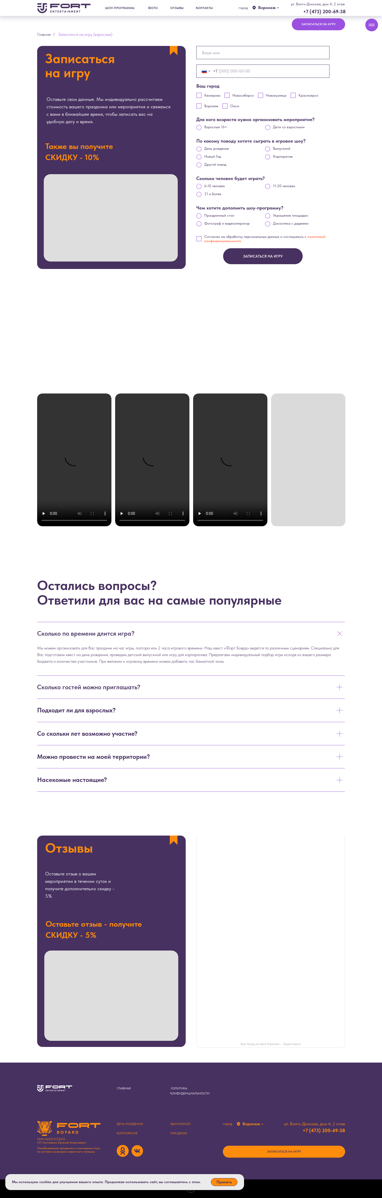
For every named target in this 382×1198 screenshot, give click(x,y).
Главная (44, 34)
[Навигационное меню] (372, 25)
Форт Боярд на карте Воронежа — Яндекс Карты (271, 1044)
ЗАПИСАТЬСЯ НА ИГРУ (263, 256)
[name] (262, 52)
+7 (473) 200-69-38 (324, 11)
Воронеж (267, 7)
